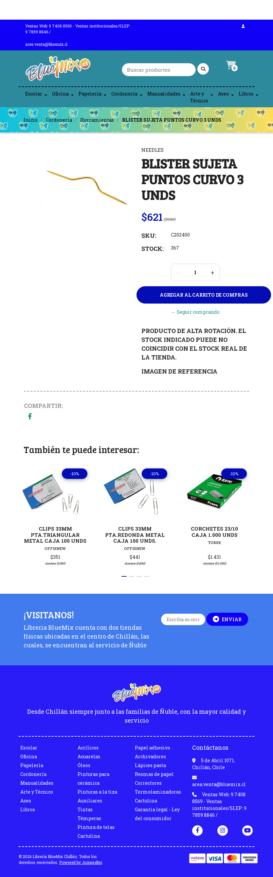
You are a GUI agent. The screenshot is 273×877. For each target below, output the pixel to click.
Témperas (89, 818)
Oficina (60, 94)
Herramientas (97, 120)
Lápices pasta (150, 765)
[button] (124, 576)
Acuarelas (89, 756)
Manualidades (163, 94)
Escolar (33, 94)
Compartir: (43, 406)
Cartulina (89, 836)
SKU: (148, 235)
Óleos (84, 765)
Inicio (31, 120)
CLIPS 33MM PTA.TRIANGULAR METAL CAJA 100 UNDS (55, 534)
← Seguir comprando (195, 312)
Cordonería (124, 94)
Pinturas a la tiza (97, 792)
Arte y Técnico (199, 97)
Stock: (152, 249)
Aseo (223, 94)
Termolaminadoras (158, 792)
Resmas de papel (154, 774)
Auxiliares (90, 801)
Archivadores (150, 756)
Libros (246, 94)
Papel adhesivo (152, 748)
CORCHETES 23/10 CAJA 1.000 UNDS (214, 531)
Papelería (90, 94)
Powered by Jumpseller (80, 862)
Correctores (148, 783)
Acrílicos (88, 748)
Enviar (227, 619)
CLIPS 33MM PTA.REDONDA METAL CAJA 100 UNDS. (135, 534)
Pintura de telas (96, 827)
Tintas (85, 809)
